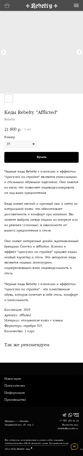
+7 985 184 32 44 (69, 421)
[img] (64, 415)
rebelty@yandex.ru (67, 428)
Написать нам (70, 425)
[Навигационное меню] (76, 5)
